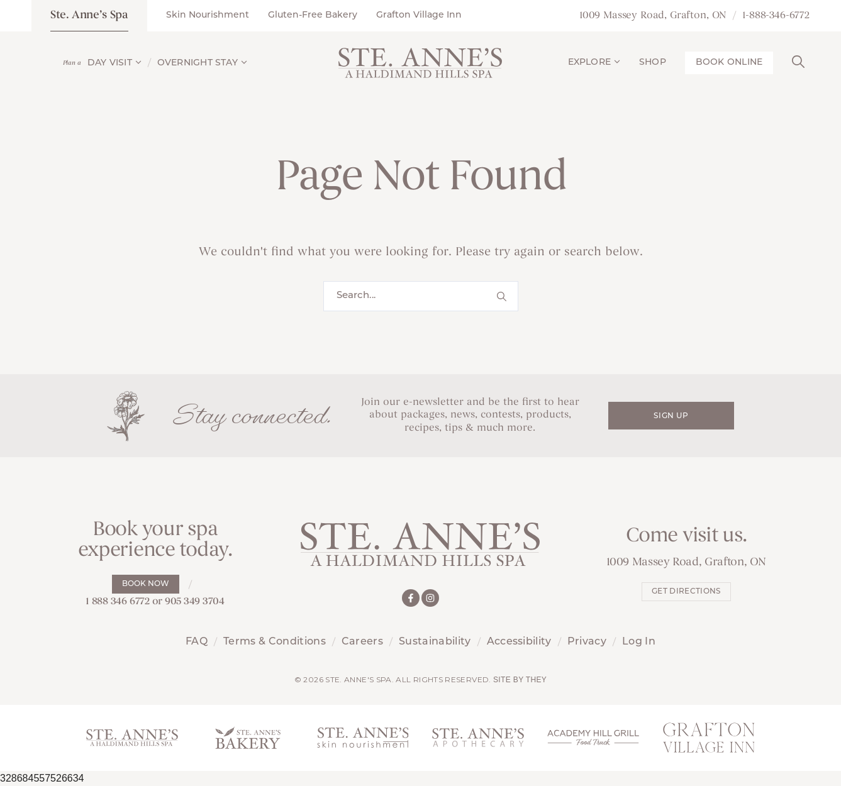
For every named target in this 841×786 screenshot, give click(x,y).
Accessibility (519, 642)
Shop (652, 62)
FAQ (197, 642)
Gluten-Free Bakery (312, 15)
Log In (638, 642)
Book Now (145, 584)
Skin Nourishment (207, 15)
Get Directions (686, 591)
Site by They (520, 679)
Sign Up (671, 416)
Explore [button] (594, 62)
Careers (362, 642)
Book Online (729, 62)
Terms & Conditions (274, 642)
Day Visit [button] (114, 63)
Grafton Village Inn (419, 15)
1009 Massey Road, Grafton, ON (653, 16)
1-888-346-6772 (776, 16)
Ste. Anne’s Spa (89, 15)
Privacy (586, 642)
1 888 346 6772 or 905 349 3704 (155, 602)
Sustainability (435, 642)
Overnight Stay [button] (202, 63)
